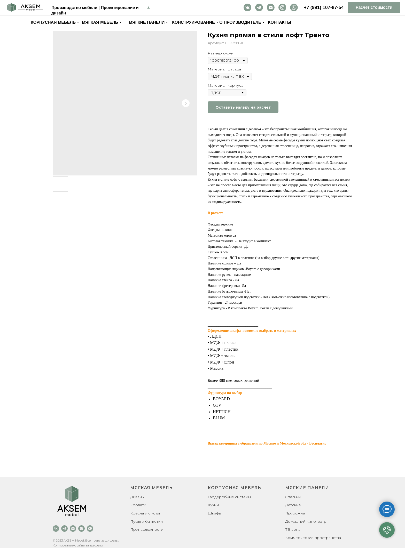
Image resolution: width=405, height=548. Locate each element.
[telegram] (64, 528)
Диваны (137, 497)
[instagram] (81, 528)
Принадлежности (146, 529)
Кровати (138, 505)
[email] (73, 528)
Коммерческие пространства (313, 537)
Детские (293, 505)
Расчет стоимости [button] (374, 7)
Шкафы (215, 513)
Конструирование (193, 22)
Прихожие (295, 513)
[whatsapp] (90, 528)
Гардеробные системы (229, 497)
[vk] (56, 528)
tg (259, 7)
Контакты (279, 22)
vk (247, 7)
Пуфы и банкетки (146, 521)
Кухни (213, 505)
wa (294, 7)
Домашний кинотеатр (305, 521)
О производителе (240, 22)
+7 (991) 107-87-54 (324, 7)
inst (282, 7)
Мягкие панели (147, 22)
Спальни (293, 497)
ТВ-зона (292, 529)
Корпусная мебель (53, 22)
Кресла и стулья (145, 513)
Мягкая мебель (100, 22)
